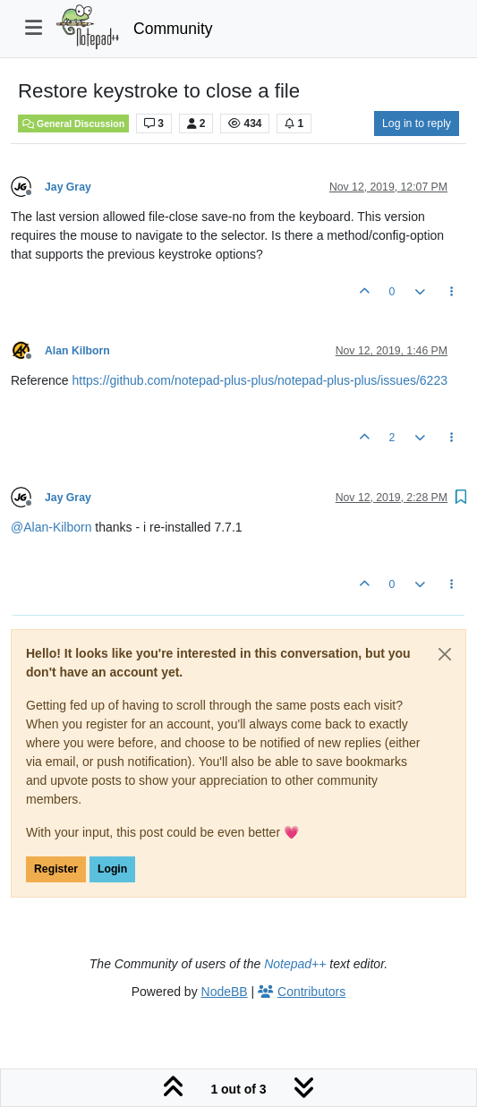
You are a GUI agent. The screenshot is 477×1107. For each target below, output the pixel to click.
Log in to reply (416, 123)
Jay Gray (68, 187)
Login (112, 869)
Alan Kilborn (77, 351)
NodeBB (224, 991)
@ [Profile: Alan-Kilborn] (51, 527)
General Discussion (73, 123)
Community (173, 29)
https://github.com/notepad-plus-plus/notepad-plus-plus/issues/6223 (259, 380)
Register (56, 869)
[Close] (444, 654)
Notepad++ (295, 964)
